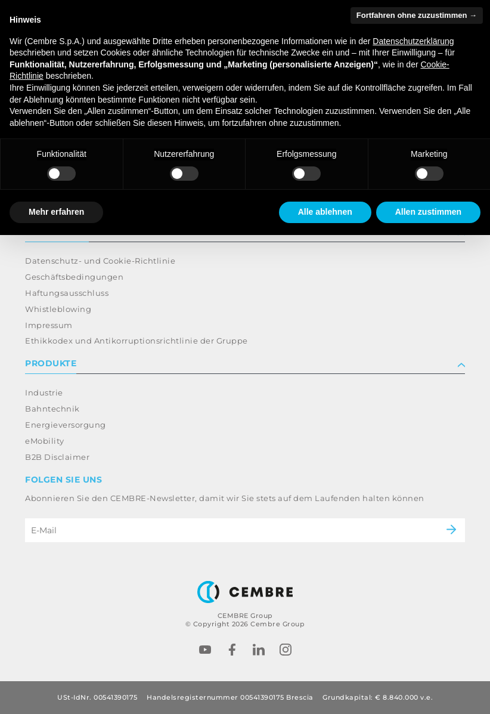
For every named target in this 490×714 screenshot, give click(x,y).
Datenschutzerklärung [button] (413, 41)
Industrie (44, 392)
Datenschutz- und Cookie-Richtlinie (100, 260)
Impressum (49, 325)
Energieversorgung (65, 424)
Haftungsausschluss (66, 293)
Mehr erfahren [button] (56, 212)
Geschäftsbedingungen (74, 277)
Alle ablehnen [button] (325, 212)
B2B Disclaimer (57, 457)
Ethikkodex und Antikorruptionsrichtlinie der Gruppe (136, 340)
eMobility (44, 441)
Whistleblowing (58, 309)
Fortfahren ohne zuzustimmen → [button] (416, 15)
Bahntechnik (52, 408)
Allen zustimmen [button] (428, 212)
